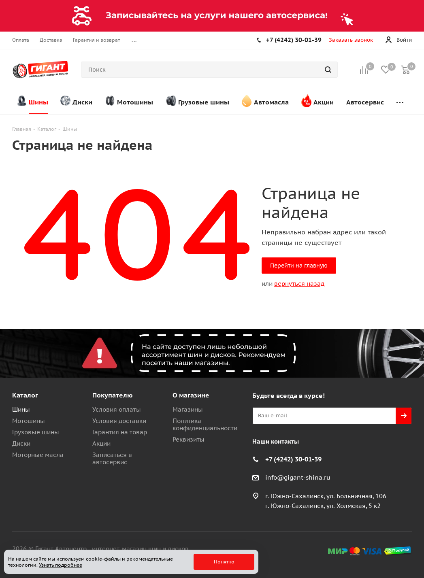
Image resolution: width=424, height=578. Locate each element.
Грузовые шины (35, 432)
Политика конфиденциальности (205, 424)
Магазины (188, 409)
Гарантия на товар (119, 432)
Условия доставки (119, 421)
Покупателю (112, 395)
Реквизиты (189, 439)
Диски (21, 443)
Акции (101, 443)
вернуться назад (299, 283)
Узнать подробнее (60, 565)
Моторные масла (38, 455)
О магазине (191, 395)
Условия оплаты (116, 409)
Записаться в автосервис (112, 458)
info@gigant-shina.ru (297, 477)
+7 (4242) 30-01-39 (294, 40)
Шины (21, 409)
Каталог (25, 395)
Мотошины (28, 421)
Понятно (224, 562)
